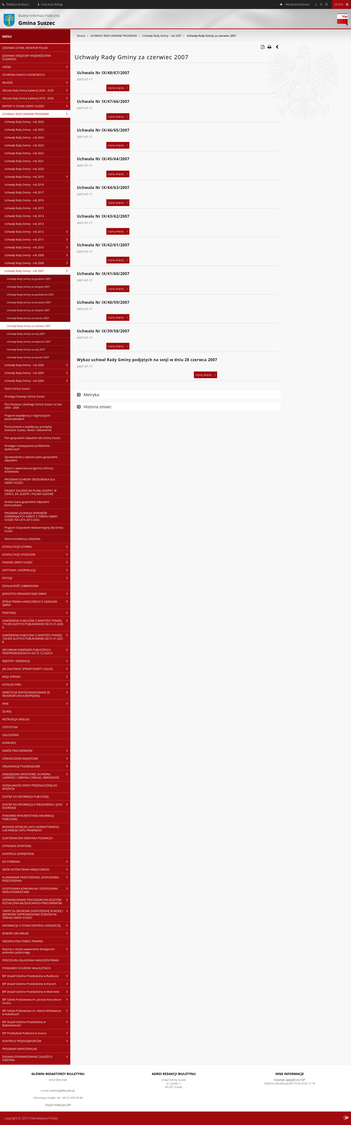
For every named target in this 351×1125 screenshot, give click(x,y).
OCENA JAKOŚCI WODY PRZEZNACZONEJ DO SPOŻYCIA (29, 787)
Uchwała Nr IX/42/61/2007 (103, 245)
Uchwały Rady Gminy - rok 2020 (24, 169)
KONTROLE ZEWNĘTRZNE (18, 854)
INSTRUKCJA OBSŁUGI (15, 719)
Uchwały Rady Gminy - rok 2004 (37, 380)
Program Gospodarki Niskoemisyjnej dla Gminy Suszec (33, 529)
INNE (36, 703)
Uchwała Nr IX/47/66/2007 (103, 101)
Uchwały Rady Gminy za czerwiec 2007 (29, 326)
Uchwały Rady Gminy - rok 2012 (37, 231)
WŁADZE (36, 82)
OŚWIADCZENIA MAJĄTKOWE (36, 758)
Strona (81, 36)
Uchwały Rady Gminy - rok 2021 (24, 161)
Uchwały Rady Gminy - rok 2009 (37, 255)
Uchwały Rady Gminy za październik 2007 (30, 294)
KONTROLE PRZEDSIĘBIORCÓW (36, 1041)
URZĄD (36, 67)
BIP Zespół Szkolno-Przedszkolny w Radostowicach (36, 1023)
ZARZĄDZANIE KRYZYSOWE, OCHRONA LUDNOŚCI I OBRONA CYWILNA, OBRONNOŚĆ (36, 775)
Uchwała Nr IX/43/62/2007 (103, 216)
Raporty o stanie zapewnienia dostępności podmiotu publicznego (36, 950)
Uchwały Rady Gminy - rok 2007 (37, 271)
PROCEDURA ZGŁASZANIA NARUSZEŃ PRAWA (30, 960)
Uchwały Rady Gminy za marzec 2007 (28, 318)
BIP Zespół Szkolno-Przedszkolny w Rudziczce (36, 976)
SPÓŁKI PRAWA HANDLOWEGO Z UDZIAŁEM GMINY (36, 603)
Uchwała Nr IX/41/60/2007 (103, 273)
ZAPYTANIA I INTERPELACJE (36, 570)
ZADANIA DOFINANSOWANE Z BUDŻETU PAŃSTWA (36, 1058)
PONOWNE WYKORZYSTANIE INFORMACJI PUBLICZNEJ (28, 817)
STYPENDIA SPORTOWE (16, 846)
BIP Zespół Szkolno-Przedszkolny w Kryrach (36, 984)
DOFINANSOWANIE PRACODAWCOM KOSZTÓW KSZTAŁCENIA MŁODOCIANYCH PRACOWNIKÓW (36, 901)
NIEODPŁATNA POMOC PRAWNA (22, 941)
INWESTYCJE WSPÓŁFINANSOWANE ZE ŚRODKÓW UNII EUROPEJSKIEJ (36, 693)
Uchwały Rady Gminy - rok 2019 (37, 176)
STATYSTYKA (10, 727)
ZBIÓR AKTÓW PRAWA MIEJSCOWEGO (36, 869)
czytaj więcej (118, 87)
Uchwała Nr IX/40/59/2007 (103, 302)
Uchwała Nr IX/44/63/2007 (103, 187)
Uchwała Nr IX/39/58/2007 (103, 331)
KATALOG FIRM (36, 684)
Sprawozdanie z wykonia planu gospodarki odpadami (31, 458)
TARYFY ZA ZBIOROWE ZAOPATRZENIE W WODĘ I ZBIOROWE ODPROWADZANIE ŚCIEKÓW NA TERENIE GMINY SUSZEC (36, 914)
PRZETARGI (36, 613)
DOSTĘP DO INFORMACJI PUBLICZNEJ (25, 797)
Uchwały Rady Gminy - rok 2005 (37, 373)
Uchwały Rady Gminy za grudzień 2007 (29, 278)
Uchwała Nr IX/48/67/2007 (103, 72)
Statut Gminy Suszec (17, 389)
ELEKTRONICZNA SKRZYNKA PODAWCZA (27, 838)
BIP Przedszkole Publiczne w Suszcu (36, 1033)
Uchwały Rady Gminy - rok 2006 (37, 365)
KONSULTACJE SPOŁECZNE (36, 554)
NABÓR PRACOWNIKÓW (36, 750)
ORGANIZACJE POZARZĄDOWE (36, 766)
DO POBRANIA (36, 861)
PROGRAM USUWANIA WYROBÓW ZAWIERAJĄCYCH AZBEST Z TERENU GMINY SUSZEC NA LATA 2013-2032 (31, 516)
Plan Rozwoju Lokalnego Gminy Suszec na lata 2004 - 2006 (33, 406)
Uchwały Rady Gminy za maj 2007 (26, 333)
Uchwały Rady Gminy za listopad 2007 (28, 286)
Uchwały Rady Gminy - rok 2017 (24, 192)
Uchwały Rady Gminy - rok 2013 (24, 224)
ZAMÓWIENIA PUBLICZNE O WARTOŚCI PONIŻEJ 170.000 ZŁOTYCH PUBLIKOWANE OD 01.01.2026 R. (36, 624)
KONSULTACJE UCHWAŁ (36, 546)
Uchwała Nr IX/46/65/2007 (103, 130)
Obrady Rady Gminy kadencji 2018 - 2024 (36, 98)
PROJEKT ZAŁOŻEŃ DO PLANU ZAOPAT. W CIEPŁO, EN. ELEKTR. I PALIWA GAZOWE (30, 492)
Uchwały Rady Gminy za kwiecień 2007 (29, 341)
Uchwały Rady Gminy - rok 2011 (37, 239)
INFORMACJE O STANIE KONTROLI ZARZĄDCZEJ (36, 925)
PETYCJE (36, 578)
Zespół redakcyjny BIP (58, 1105)
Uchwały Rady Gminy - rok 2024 (24, 137)
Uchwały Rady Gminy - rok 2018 (24, 185)
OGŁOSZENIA (10, 735)
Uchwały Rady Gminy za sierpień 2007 (28, 310)
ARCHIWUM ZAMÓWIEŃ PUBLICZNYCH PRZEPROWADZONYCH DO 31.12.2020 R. (36, 651)
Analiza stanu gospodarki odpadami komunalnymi (26, 503)
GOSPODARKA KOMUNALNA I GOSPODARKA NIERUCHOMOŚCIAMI (36, 890)
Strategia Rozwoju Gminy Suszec (24, 396)
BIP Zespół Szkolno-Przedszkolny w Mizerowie (36, 991)
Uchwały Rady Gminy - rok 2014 (24, 216)
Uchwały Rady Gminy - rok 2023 (24, 145)
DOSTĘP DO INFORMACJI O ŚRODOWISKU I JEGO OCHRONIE (36, 806)
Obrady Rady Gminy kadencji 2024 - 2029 (36, 90)
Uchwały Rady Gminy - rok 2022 (24, 153)
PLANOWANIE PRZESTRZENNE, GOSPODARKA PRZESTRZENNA (36, 878)
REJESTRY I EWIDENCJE (36, 661)
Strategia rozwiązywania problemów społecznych (27, 447)
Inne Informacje (289, 1074)
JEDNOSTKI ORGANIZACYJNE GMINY (36, 593)
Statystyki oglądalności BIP (289, 1080)
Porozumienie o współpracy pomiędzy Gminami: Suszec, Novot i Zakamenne (28, 428)
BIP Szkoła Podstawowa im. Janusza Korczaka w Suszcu (36, 1001)
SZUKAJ (6, 711)
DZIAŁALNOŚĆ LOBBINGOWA (20, 586)
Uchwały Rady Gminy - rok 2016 (24, 200)
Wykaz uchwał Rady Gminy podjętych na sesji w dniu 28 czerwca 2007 (147, 359)
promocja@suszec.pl (62, 1090)
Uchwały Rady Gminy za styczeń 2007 (28, 357)
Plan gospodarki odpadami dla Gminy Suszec (32, 438)
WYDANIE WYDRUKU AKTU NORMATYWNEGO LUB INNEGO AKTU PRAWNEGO (30, 828)
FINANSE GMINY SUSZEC (36, 562)
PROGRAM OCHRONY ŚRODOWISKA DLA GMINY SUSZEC (29, 481)
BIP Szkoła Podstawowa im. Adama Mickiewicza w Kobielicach (36, 1012)
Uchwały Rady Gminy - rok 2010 (37, 247)
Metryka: (88, 394)
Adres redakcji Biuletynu (174, 1074)
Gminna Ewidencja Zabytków (22, 539)
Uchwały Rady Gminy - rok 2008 (37, 263)
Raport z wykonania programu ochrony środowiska (28, 469)
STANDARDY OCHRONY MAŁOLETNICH (26, 968)
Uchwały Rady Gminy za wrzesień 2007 (29, 302)
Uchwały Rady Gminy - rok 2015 (24, 208)
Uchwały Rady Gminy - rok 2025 (24, 130)
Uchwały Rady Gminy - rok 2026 (24, 122)
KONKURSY (9, 743)
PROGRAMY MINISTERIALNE (19, 1049)
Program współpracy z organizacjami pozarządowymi (27, 417)
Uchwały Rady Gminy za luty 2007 (26, 349)
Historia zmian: (94, 406)
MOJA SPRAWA (36, 676)
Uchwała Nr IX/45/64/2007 (103, 158)
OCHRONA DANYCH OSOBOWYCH (23, 75)
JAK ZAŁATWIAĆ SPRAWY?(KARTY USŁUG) (36, 669)
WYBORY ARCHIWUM (36, 933)
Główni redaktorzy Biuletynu (57, 1074)
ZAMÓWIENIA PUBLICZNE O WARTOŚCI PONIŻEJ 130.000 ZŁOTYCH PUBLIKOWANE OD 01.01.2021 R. (36, 638)
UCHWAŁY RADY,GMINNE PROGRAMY (36, 114)
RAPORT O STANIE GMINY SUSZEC (36, 106)
